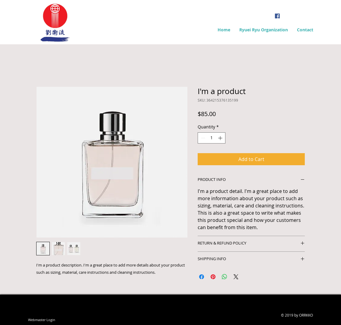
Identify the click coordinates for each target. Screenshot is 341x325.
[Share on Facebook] (201, 276)
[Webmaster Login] (41, 320)
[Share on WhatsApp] (224, 276)
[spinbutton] (211, 138)
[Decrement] (202, 138)
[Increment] (221, 138)
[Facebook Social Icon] (277, 16)
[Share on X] (236, 276)
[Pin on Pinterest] (213, 276)
